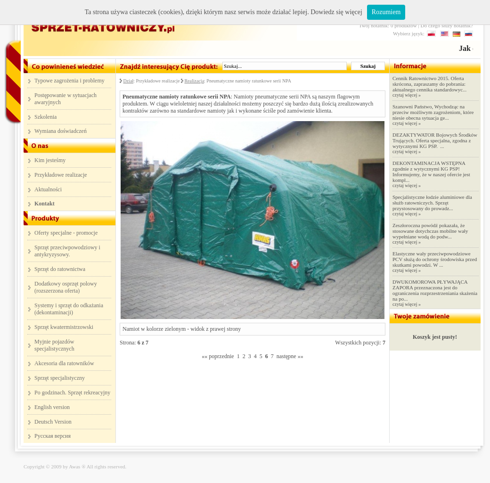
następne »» (290, 356)
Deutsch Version (53, 421)
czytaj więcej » (406, 95)
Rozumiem (386, 12)
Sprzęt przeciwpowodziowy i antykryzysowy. (67, 251)
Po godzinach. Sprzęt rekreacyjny (72, 392)
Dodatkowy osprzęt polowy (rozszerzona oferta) (65, 287)
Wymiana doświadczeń (60, 131)
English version (52, 407)
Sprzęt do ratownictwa (59, 269)
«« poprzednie (218, 356)
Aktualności (48, 189)
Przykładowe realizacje (60, 175)
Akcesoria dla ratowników (64, 363)
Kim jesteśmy (49, 160)
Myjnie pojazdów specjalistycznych (54, 345)
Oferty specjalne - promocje (66, 232)
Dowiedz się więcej (336, 12)
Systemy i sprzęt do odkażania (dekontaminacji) (68, 309)
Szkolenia (45, 117)
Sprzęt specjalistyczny (59, 378)
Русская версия (52, 436)
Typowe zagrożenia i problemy (69, 80)
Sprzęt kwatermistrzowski (63, 327)
